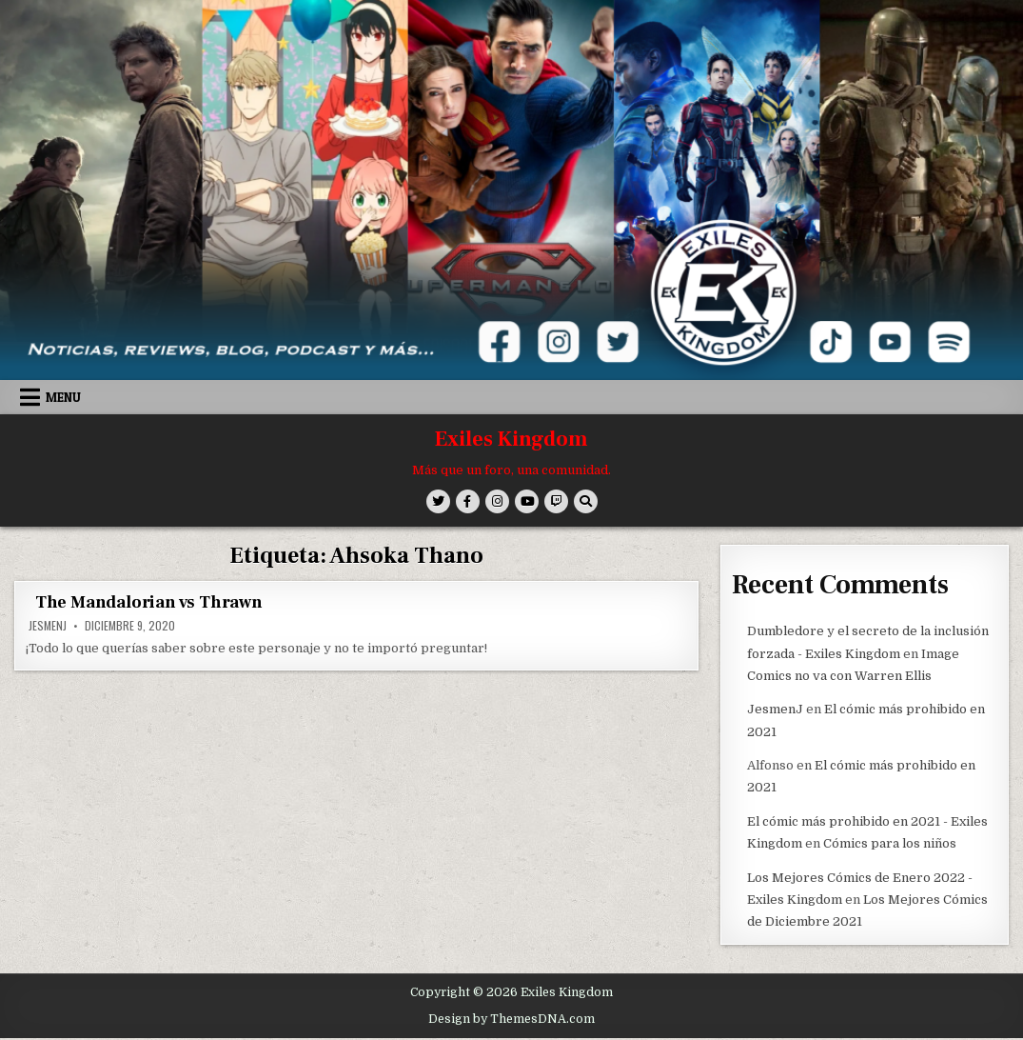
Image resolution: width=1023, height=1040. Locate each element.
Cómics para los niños (889, 843)
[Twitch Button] (556, 501)
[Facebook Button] (468, 501)
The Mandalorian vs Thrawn (149, 602)
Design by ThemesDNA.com (511, 1019)
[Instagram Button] (497, 501)
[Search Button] (586, 501)
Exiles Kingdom (511, 439)
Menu (63, 397)
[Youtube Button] (527, 501)
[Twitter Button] (438, 501)
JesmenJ (48, 625)
